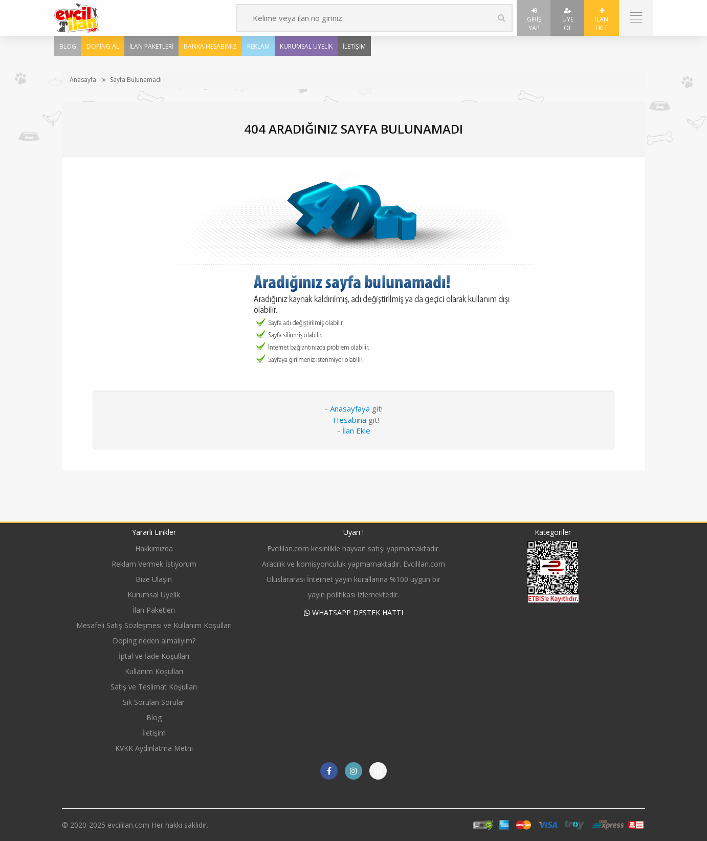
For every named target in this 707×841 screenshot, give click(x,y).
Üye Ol (567, 20)
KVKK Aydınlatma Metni (154, 748)
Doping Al (102, 46)
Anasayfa (83, 79)
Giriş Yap (534, 20)
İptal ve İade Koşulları (154, 656)
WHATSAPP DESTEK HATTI (353, 612)
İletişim (354, 46)
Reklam (258, 46)
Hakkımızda (154, 548)
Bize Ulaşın (154, 579)
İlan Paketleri (151, 46)
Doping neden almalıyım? (154, 640)
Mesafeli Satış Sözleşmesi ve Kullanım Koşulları (154, 625)
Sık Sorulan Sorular (154, 702)
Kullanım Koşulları (154, 671)
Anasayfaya (350, 408)
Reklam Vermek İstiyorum (154, 564)
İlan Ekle (601, 20)
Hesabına (349, 420)
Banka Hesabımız (210, 46)
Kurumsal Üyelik (306, 46)
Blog (67, 46)
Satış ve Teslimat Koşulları (154, 687)
